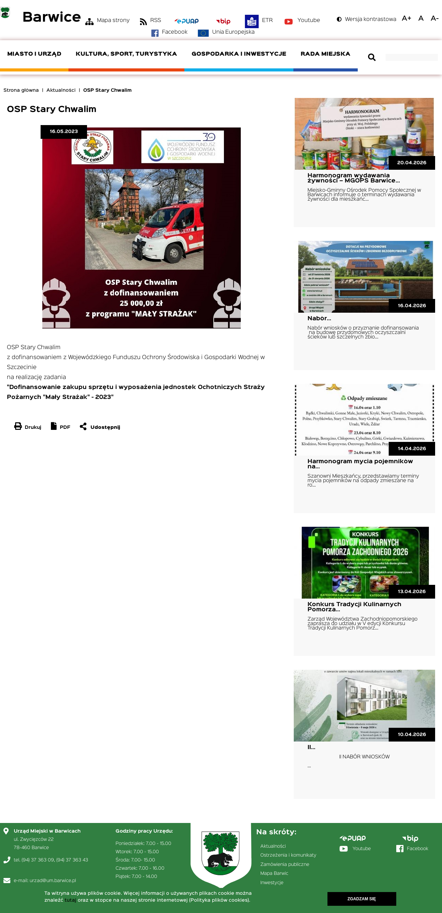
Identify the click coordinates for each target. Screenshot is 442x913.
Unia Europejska (233, 32)
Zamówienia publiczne (284, 864)
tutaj (70, 901)
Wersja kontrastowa (370, 19)
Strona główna (21, 90)
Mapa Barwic (274, 873)
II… (311, 747)
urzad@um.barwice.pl (53, 881)
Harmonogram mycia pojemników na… (360, 464)
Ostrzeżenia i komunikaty (288, 855)
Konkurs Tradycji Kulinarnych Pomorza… (354, 607)
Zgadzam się (361, 900)
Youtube (309, 20)
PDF (65, 427)
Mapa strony (113, 20)
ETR (267, 20)
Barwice (51, 18)
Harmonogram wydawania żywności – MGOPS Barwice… (354, 178)
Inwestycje (271, 883)
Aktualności (61, 90)
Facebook (174, 32)
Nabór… (319, 318)
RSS (155, 20)
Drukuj (33, 427)
